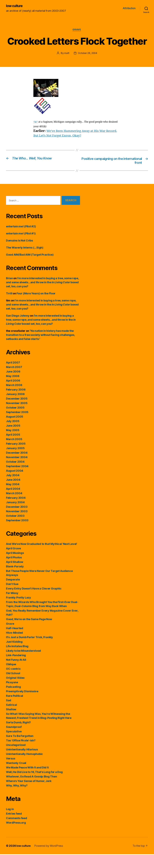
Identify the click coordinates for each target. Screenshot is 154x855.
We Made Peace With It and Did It (27, 768)
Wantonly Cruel (16, 763)
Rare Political (14, 696)
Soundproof (14, 727)
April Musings (15, 553)
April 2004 (13, 489)
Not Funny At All (16, 660)
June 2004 (13, 480)
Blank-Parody (15, 567)
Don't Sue (12, 584)
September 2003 (17, 521)
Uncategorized (16, 745)
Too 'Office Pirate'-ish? (20, 741)
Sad (8, 701)
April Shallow (14, 562)
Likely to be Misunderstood (23, 651)
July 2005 (12, 421)
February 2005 (16, 444)
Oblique (11, 665)
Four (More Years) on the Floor (36, 294)
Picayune (12, 683)
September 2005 (17, 412)
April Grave (13, 549)
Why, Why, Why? (17, 786)
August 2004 (14, 471)
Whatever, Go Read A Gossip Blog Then (31, 777)
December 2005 (17, 399)
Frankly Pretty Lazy (18, 598)
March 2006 (14, 385)
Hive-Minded (14, 633)
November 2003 (17, 512)
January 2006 (15, 394)
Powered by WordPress (48, 846)
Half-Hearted (14, 629)
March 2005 (14, 439)
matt (66, 53)
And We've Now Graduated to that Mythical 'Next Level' (41, 544)
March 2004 (14, 494)
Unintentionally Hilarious (22, 750)
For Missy (12, 593)
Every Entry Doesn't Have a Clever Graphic (34, 589)
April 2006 (13, 381)
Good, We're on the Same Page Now (29, 619)
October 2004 (15, 462)
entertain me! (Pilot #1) (21, 234)
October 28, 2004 (87, 53)
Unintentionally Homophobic (24, 754)
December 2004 (17, 453)
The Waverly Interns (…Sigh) (24, 248)
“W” (35, 122)
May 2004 (12, 485)
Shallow (11, 710)
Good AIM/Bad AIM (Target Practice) (30, 255)
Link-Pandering (16, 656)
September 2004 (17, 467)
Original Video (15, 678)
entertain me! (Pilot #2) (21, 227)
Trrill (9, 294)
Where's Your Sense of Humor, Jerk (28, 781)
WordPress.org (16, 823)
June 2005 (13, 426)
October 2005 (15, 408)
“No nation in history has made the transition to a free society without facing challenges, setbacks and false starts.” (40, 335)
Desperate (13, 580)
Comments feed (16, 818)
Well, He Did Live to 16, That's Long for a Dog (34, 772)
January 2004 (15, 503)
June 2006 (13, 372)
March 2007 (14, 367)
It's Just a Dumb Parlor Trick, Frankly (29, 638)
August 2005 (14, 417)
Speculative (14, 732)
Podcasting (13, 687)
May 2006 (12, 376)
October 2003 (15, 516)
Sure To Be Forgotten (19, 736)
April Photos (14, 558)
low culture (15, 6)
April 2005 (13, 435)
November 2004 (17, 458)
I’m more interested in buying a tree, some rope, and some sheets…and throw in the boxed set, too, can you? (42, 283)
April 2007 (13, 363)
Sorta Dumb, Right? (18, 723)
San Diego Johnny (17, 316)
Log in (10, 809)
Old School (13, 674)
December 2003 (17, 507)
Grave (77, 30)
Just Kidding (14, 642)
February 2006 (16, 390)
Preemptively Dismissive (22, 692)
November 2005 (17, 403)
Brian (9, 279)
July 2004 (12, 476)
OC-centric (13, 669)
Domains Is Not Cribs (19, 241)
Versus (10, 759)
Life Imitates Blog (17, 647)
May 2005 (12, 430)
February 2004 (16, 498)
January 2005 (15, 448)
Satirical (11, 705)
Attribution (129, 8)
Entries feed (14, 814)
